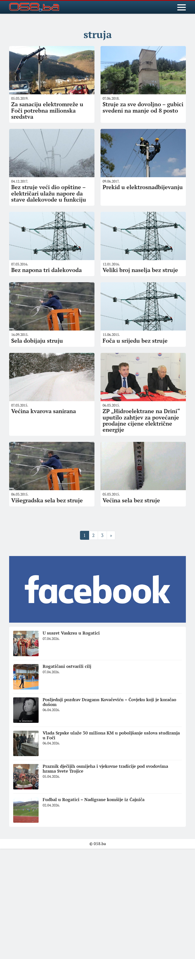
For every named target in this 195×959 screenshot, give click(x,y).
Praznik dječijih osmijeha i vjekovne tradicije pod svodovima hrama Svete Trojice (105, 768)
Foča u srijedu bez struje (135, 340)
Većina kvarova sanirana (43, 411)
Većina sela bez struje (131, 500)
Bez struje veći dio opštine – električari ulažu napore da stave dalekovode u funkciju (48, 193)
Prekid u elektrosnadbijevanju (143, 187)
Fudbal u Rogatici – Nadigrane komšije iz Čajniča (93, 799)
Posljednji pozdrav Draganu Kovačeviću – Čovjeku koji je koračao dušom (109, 702)
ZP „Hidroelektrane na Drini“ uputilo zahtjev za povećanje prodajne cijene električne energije (141, 420)
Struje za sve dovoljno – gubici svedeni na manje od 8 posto (143, 107)
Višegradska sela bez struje (47, 500)
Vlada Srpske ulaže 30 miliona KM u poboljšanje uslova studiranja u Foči (111, 735)
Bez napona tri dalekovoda (46, 270)
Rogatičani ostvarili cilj (67, 666)
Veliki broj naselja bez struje (140, 270)
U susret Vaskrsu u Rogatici (71, 633)
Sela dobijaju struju (37, 340)
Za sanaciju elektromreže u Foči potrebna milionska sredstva (47, 110)
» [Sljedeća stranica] (111, 535)
